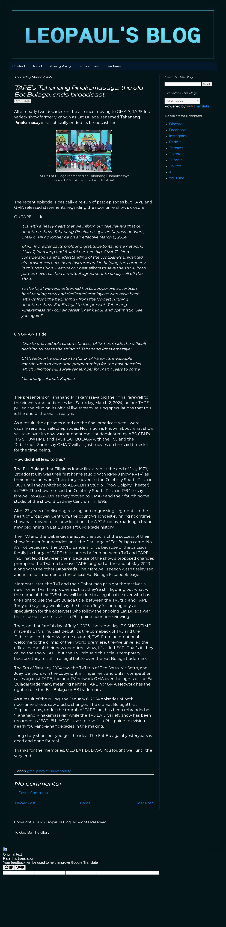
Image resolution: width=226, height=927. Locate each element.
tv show (52, 771)
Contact (18, 66)
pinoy (40, 771)
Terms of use (88, 66)
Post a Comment (33, 793)
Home (85, 803)
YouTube (176, 178)
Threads (176, 148)
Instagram (178, 136)
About (37, 66)
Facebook (177, 130)
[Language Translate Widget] (182, 101)
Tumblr (175, 160)
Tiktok (174, 154)
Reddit (175, 142)
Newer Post (25, 803)
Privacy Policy (60, 66)
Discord (176, 124)
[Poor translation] (20, 867)
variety (65, 771)
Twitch (175, 166)
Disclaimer (114, 66)
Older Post (144, 803)
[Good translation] (8, 867)
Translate (198, 106)
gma (31, 771)
